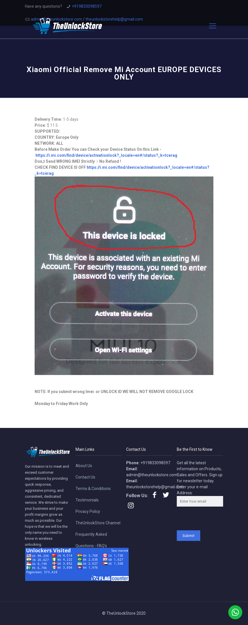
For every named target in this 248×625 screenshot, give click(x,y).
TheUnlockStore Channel (98, 523)
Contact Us (85, 477)
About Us (84, 465)
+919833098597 (87, 6)
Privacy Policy (88, 511)
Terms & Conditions (93, 488)
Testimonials (87, 500)
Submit (188, 535)
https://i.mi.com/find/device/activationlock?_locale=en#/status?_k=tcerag (106, 155)
